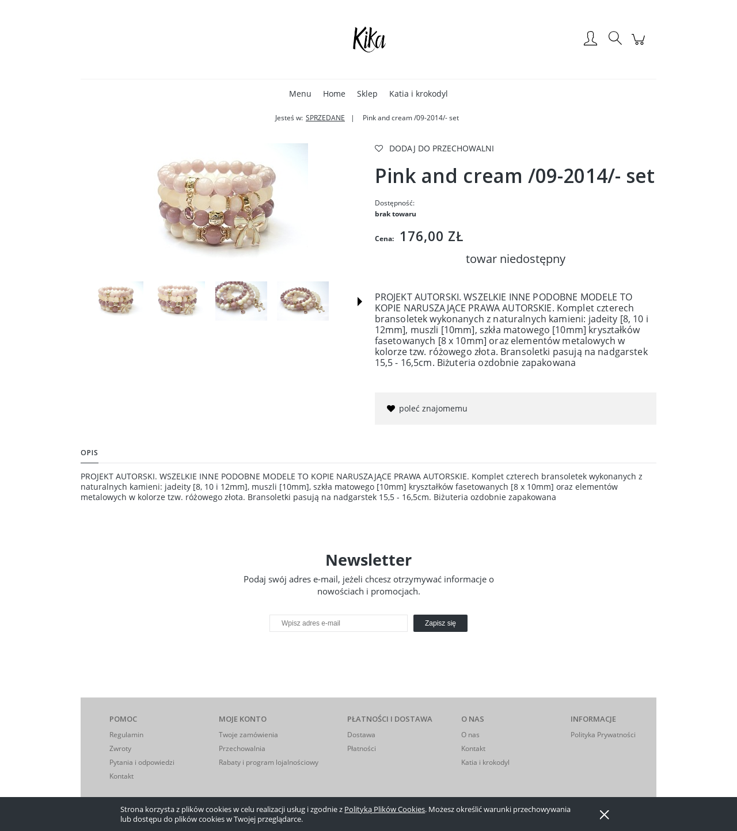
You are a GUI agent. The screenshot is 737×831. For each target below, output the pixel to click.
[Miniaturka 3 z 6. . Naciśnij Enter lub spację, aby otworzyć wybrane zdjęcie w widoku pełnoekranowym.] (241, 301)
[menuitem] (300, 93)
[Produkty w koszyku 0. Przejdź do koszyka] (640, 45)
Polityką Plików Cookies (384, 809)
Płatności (361, 748)
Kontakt (121, 776)
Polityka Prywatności (603, 734)
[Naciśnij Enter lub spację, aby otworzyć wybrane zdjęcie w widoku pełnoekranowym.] (221, 208)
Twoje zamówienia (248, 734)
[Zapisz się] (440, 623)
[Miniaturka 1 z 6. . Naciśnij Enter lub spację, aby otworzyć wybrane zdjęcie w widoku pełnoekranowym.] (117, 301)
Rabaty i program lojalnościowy (268, 762)
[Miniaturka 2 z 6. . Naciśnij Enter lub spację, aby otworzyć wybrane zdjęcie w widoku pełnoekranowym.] (179, 301)
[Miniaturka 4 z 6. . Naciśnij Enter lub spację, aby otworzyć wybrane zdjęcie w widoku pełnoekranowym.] (303, 301)
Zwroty (120, 748)
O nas (470, 734)
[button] (360, 301)
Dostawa (361, 734)
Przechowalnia (242, 748)
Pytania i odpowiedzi (141, 762)
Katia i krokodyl (485, 762)
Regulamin (126, 734)
